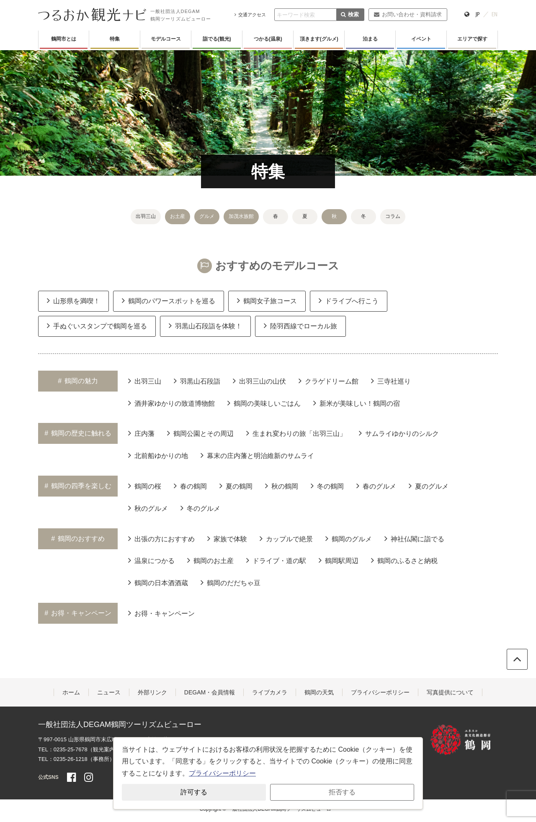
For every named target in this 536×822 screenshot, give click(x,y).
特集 (115, 39)
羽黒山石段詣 (197, 380)
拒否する (342, 792)
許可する (193, 792)
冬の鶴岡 (327, 485)
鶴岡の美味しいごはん (264, 403)
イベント (421, 39)
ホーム (71, 692)
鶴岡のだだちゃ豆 (230, 582)
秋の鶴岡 (281, 485)
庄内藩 (141, 433)
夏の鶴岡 (236, 485)
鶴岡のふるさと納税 (404, 560)
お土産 (177, 216)
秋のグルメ (148, 508)
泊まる (370, 39)
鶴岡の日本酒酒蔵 (158, 582)
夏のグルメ (428, 485)
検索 (350, 14)
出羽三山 (146, 216)
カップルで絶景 (286, 538)
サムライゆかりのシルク (399, 433)
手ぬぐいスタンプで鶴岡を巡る (97, 325)
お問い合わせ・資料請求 (407, 14)
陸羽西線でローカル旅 (300, 325)
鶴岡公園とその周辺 (200, 433)
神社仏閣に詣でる (414, 538)
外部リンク (152, 692)
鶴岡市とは (63, 39)
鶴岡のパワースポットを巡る (168, 300)
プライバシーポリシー (380, 692)
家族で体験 (227, 538)
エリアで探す (472, 39)
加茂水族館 (241, 216)
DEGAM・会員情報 (209, 692)
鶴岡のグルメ (348, 538)
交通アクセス (250, 14)
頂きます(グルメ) (319, 39)
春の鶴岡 (190, 485)
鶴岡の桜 (144, 485)
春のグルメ (376, 485)
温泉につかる (151, 560)
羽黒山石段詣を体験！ (205, 325)
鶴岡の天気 (319, 692)
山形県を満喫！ (73, 300)
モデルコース (166, 39)
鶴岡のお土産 (210, 560)
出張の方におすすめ (161, 538)
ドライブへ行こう (349, 300)
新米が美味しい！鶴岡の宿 (356, 403)
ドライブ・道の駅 (276, 560)
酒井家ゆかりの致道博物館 (171, 403)
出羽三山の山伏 (259, 380)
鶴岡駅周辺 (338, 560)
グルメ (206, 216)
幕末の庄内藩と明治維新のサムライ (257, 455)
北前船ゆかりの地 (158, 455)
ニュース (109, 692)
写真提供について (450, 692)
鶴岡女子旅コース (267, 300)
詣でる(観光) (217, 39)
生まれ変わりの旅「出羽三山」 (296, 433)
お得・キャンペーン (161, 613)
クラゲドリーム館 (328, 380)
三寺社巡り (391, 380)
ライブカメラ (269, 692)
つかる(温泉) (268, 39)
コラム (392, 216)
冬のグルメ (200, 508)
